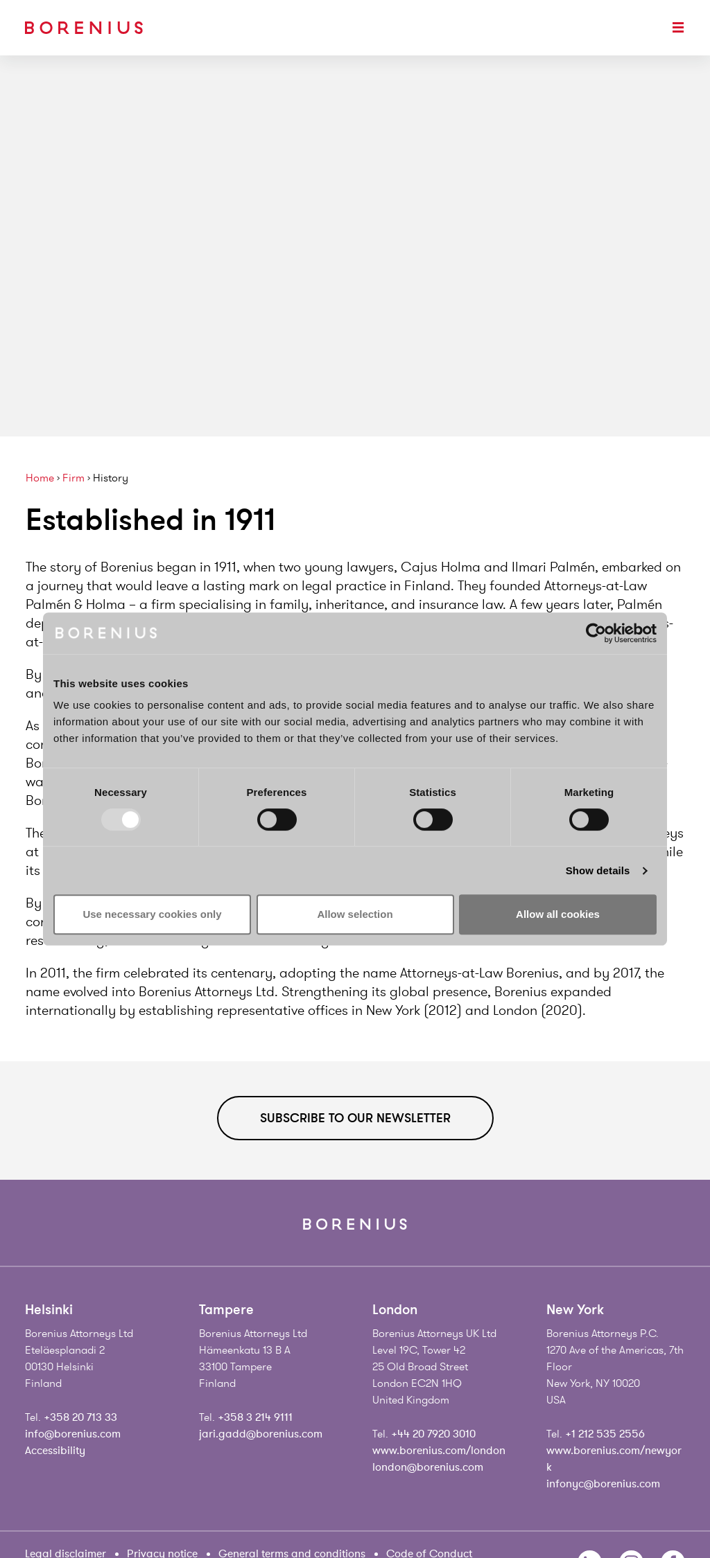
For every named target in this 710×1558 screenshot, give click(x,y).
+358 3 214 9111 (255, 1417)
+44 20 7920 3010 (433, 1434)
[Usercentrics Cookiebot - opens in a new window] (596, 633)
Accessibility (55, 1450)
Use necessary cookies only (152, 914)
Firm (73, 478)
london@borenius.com (427, 1467)
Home (40, 478)
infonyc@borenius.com (603, 1483)
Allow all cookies (558, 914)
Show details (598, 870)
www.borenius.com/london (438, 1450)
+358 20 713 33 (80, 1417)
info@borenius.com (73, 1434)
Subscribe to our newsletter (355, 1118)
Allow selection (354, 914)
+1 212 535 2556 (605, 1434)
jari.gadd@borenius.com (260, 1434)
